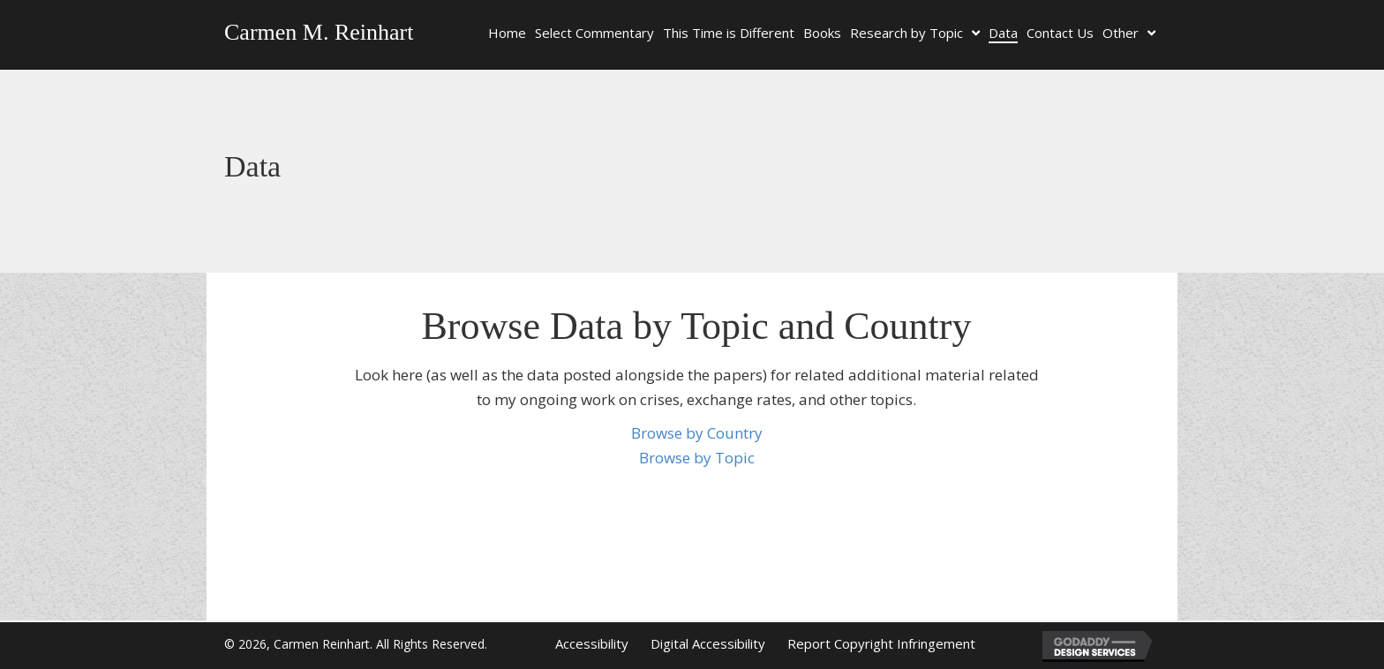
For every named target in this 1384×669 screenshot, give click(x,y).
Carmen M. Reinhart (318, 32)
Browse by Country (697, 433)
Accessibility (591, 643)
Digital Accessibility (708, 643)
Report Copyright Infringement (881, 643)
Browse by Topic (697, 457)
